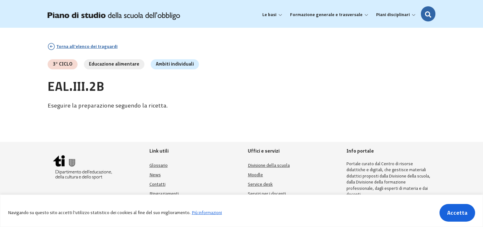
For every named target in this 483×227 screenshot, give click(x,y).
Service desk (260, 184)
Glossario (158, 165)
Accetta (457, 212)
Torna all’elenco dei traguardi (87, 46)
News (155, 175)
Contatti (157, 184)
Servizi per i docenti (267, 193)
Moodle (255, 175)
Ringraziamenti (164, 193)
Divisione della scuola (269, 165)
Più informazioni (207, 212)
